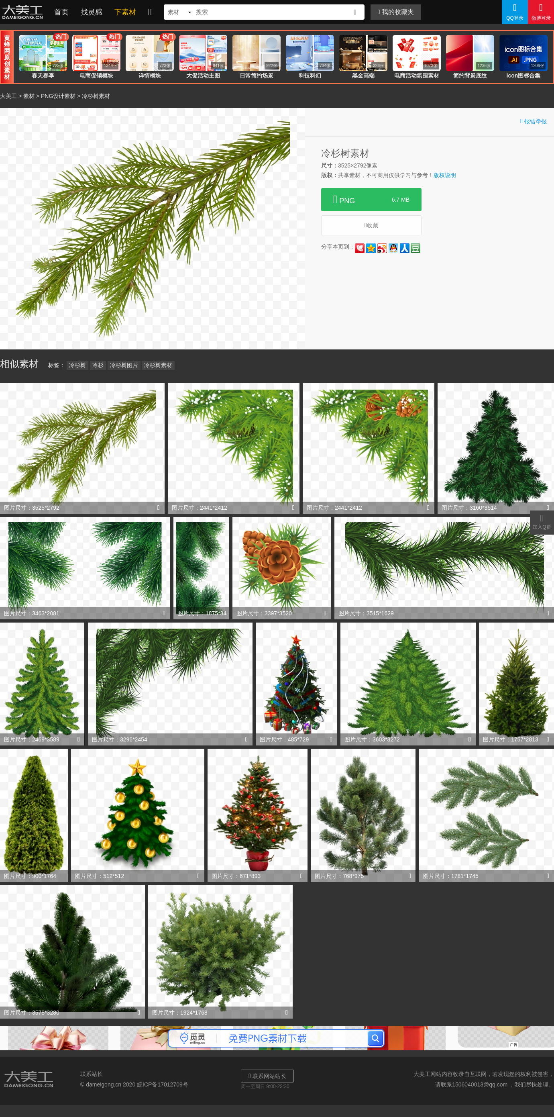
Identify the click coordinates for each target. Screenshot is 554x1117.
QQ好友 (393, 248)
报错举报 (533, 121)
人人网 (404, 248)
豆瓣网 (415, 248)
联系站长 (91, 1074)
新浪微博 (382, 248)
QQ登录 (515, 11)
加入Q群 (542, 521)
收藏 (371, 225)
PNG (371, 199)
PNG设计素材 (58, 96)
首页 (61, 12)
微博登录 (541, 11)
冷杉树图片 (124, 365)
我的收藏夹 (396, 11)
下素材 (125, 12)
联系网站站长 (267, 1075)
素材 (29, 96)
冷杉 (98, 365)
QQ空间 (371, 248)
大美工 (24, 12)
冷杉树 (77, 365)
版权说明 (445, 175)
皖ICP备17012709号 (162, 1084)
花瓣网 (360, 248)
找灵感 (91, 12)
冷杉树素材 (158, 365)
